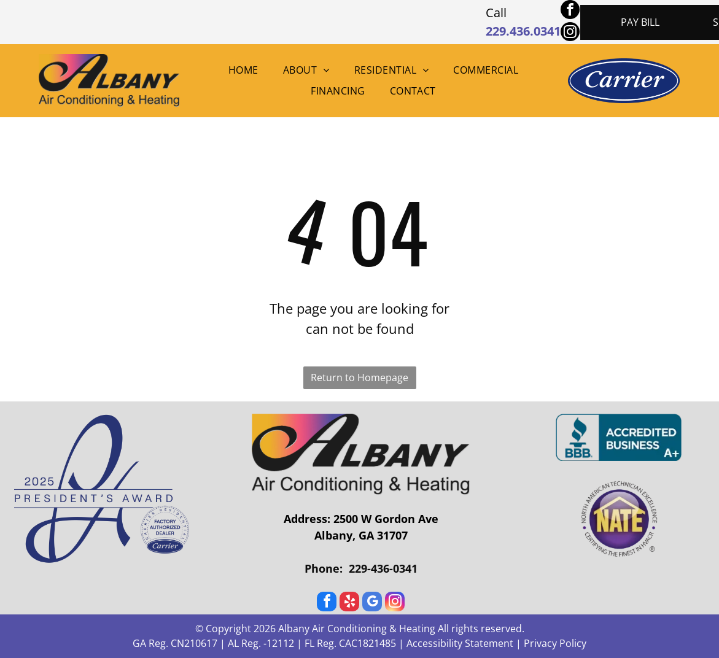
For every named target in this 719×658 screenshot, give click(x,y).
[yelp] (349, 603)
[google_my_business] (372, 603)
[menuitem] (243, 70)
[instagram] (570, 33)
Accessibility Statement (459, 643)
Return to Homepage (359, 377)
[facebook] (570, 11)
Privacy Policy (555, 643)
